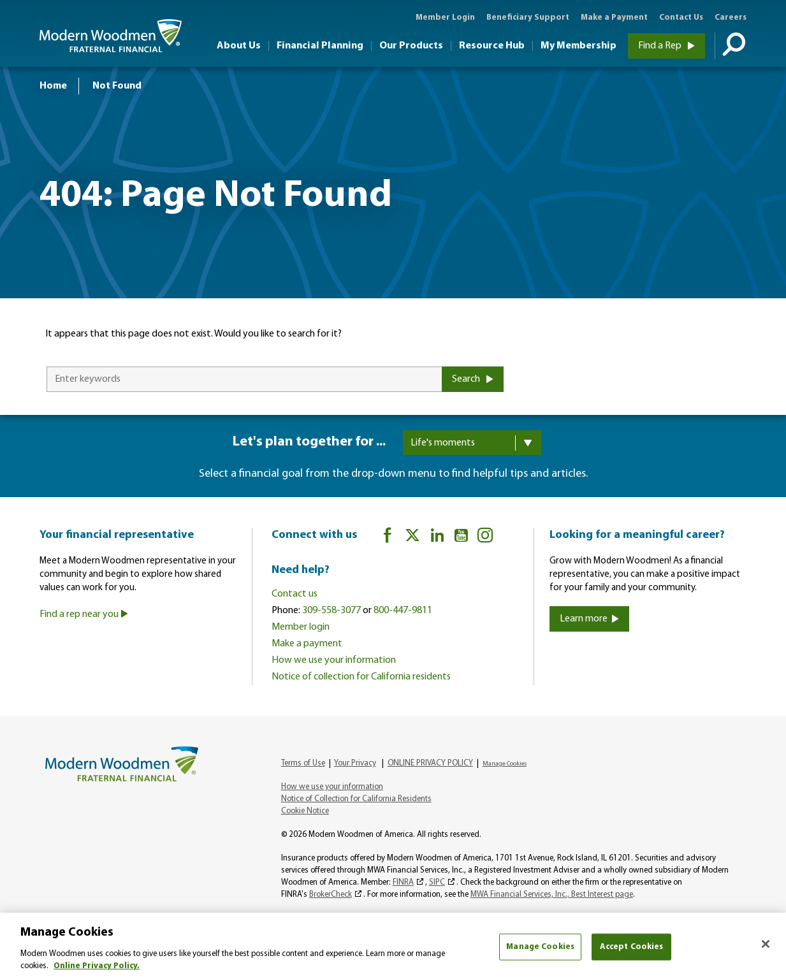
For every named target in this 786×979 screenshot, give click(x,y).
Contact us (294, 594)
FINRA (403, 882)
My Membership (578, 46)
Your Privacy (355, 763)
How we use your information (334, 660)
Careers (730, 17)
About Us (239, 46)
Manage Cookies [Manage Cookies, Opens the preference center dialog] (540, 947)
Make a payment (307, 644)
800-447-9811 (403, 611)
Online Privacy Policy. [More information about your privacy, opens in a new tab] (97, 966)
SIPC (437, 882)
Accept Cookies (632, 947)
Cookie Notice (305, 811)
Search (472, 379)
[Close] (766, 944)
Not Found (117, 86)
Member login (301, 627)
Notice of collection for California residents (361, 677)
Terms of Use (303, 763)
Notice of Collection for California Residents (356, 799)
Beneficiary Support (527, 17)
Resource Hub (492, 46)
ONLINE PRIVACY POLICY (430, 763)
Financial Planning (320, 46)
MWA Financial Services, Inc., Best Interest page (551, 894)
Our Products (411, 46)
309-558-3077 (331, 611)
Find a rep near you (84, 614)
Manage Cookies (505, 763)
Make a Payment (614, 17)
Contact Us (681, 17)
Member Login (445, 17)
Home (53, 86)
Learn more (589, 619)
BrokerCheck (330, 894)
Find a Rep (666, 46)
